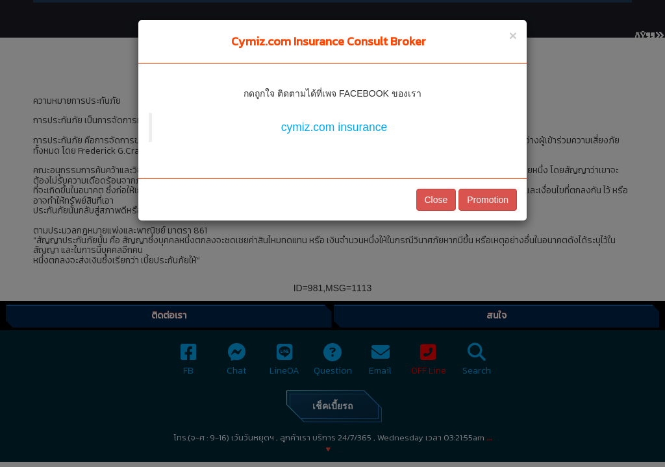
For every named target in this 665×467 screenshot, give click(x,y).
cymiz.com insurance (334, 127)
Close (436, 200)
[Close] (513, 35)
